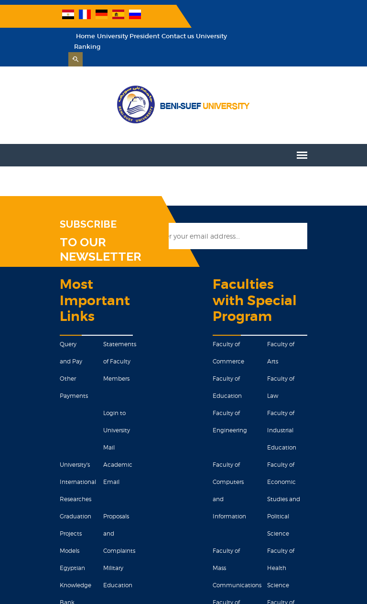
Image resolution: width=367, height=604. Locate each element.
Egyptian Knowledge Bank (27, 513)
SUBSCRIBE (39, 204)
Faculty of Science (246, 479)
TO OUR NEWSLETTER (76, 222)
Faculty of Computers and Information (242, 410)
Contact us (279, 16)
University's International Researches (29, 427)
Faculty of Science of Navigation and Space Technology (324, 514)
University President (229, 16)
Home (186, 16)
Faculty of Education (250, 341)
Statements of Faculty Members (91, 341)
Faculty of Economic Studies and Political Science (324, 410)
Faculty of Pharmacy (324, 479)
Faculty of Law (315, 341)
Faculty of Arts (315, 307)
